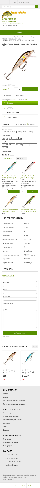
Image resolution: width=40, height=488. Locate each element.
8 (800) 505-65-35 (7, 21)
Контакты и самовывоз (11, 416)
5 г (10, 138)
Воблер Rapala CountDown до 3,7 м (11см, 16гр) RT (10, 177)
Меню (20, 32)
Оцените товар (8, 303)
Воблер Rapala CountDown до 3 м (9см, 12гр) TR (10, 210)
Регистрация (24, 2)
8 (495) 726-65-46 (7, 19)
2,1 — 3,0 (33, 144)
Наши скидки (7, 413)
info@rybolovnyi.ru (12, 465)
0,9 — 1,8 (19, 144)
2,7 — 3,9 (5, 147)
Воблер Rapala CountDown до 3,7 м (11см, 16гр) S (28, 177)
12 (3, 154)
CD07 (26, 100)
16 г (21, 138)
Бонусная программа (10, 442)
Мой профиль (8, 446)
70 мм (19, 132)
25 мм (4, 132)
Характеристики (18, 124)
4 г (7, 138)
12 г (17, 138)
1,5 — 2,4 (26, 144)
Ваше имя (6, 282)
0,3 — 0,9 (5, 144)
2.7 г (3, 138)
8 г (13, 138)
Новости (6, 394)
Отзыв (5, 309)
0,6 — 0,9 (12, 144)
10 (6, 154)
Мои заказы (7, 439)
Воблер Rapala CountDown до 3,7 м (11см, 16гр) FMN (28, 210)
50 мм (14, 132)
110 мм (30, 132)
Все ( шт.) (21, 158)
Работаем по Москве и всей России (12, 24)
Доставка (6, 423)
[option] (10, 365)
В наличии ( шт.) (9, 158)
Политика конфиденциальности (14, 404)
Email (5, 289)
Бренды (6, 430)
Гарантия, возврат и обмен (12, 420)
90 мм (24, 132)
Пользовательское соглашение (14, 400)
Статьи (5, 397)
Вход (13, 2)
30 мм (9, 132)
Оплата (5, 426)
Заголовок (6, 296)
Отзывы (31, 124)
